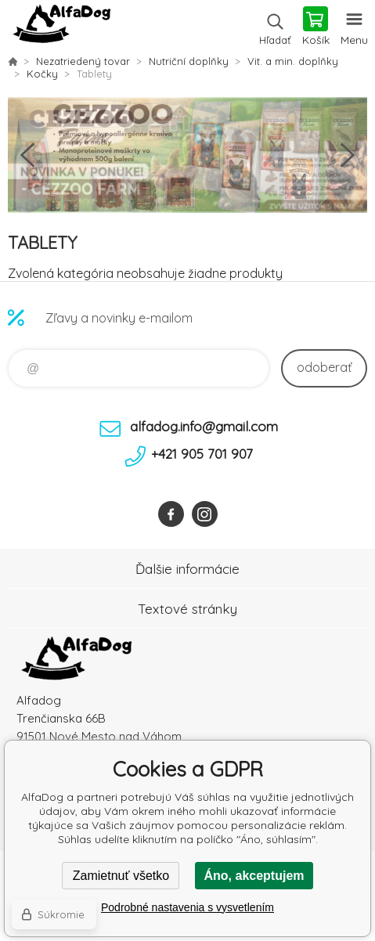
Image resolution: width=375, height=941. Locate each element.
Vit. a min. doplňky (292, 61)
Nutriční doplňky (189, 61)
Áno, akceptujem (254, 875)
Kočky (42, 73)
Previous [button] (27, 155)
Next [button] (347, 155)
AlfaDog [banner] (61, 27)
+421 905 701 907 (202, 453)
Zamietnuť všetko (121, 875)
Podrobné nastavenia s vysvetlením (187, 907)
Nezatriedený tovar (83, 61)
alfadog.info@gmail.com (204, 426)
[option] (187, 155)
